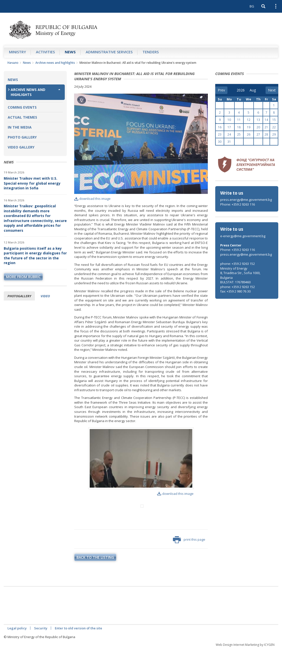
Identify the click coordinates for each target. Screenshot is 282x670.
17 (229, 127)
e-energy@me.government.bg (242, 236)
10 (229, 120)
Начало (12, 63)
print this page (189, 560)
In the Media (20, 127)
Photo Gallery (22, 137)
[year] (241, 90)
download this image (92, 198)
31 (229, 142)
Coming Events (22, 107)
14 (266, 120)
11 (239, 120)
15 (274, 120)
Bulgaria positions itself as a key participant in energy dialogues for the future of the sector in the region (35, 255)
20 (258, 127)
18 (239, 127)
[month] (253, 90)
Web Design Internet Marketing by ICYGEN (245, 665)
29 (274, 134)
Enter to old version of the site (78, 649)
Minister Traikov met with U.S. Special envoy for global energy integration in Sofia (32, 183)
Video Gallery (21, 147)
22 (274, 127)
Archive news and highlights (55, 63)
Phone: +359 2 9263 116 (237, 204)
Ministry (17, 51)
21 (266, 127)
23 (219, 134)
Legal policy (17, 649)
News (70, 51)
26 (248, 134)
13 (258, 120)
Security (40, 649)
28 (266, 134)
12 (248, 120)
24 (229, 134)
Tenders (150, 51)
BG (252, 6)
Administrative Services (109, 51)
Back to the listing (95, 578)
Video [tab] (45, 296)
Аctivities (45, 51)
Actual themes (22, 117)
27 (258, 134)
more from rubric (23, 276)
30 (219, 142)
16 (219, 127)
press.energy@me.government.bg (246, 199)
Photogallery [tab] (19, 296)
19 (248, 127)
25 (239, 134)
